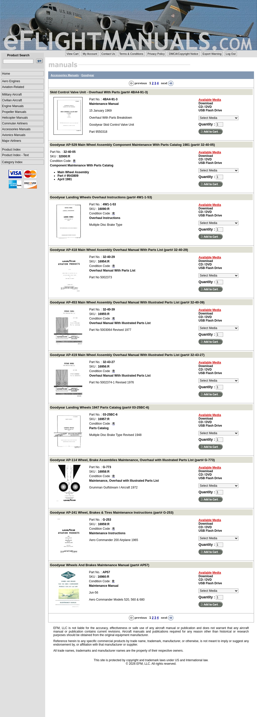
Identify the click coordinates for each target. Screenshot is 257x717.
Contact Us (108, 53)
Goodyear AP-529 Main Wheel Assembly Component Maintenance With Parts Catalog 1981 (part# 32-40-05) (132, 145)
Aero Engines (11, 81)
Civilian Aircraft (12, 100)
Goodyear (87, 75)
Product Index (11, 149)
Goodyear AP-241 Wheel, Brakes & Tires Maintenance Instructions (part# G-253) (111, 512)
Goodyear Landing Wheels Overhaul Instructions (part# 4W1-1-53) (101, 197)
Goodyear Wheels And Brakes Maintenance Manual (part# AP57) (99, 565)
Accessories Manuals (16, 129)
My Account (90, 53)
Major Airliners (11, 141)
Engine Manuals (13, 106)
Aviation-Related (13, 87)
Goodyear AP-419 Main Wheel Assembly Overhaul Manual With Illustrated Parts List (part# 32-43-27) (127, 355)
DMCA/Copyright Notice (183, 53)
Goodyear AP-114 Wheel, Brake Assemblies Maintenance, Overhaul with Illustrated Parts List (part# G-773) (132, 460)
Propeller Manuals (14, 112)
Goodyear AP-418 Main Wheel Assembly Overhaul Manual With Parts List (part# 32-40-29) (119, 250)
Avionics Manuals (13, 135)
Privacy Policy (156, 53)
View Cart (72, 53)
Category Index (12, 162)
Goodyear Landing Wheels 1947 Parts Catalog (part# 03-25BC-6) (99, 407)
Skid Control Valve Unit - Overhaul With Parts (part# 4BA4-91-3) (99, 92)
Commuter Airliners (15, 123)
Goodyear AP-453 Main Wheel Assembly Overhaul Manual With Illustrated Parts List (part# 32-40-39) (127, 302)
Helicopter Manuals (15, 117)
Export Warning (212, 53)
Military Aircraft (12, 94)
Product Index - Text (15, 155)
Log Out (231, 53)
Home (6, 73)
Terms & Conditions (131, 53)
